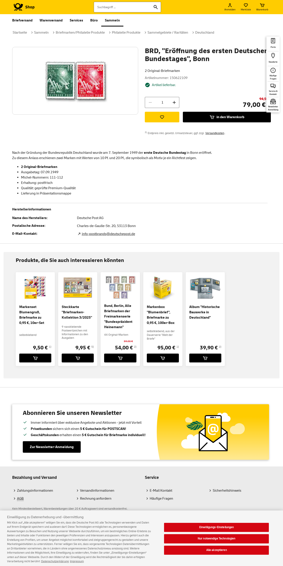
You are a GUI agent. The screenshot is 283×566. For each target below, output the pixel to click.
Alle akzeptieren (216, 554)
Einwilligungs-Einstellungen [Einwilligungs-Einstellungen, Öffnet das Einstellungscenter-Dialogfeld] (216, 531)
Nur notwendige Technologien (216, 542)
